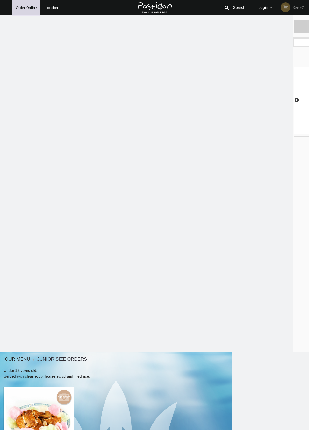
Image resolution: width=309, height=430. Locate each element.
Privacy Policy (187, 377)
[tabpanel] (270, 100)
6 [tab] (288, 131)
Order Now (270, 26)
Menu (142, 365)
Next (305, 100)
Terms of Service (162, 426)
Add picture (64, 61)
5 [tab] (281, 131)
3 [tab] (266, 131)
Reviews (184, 365)
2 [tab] (259, 131)
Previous (235, 100)
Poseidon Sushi (54, 359)
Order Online (26, 7)
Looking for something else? (116, 176)
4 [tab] (274, 131)
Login (263, 7)
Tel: (233, 377)
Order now (56, 149)
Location (51, 7)
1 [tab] (252, 131)
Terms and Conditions (193, 371)
